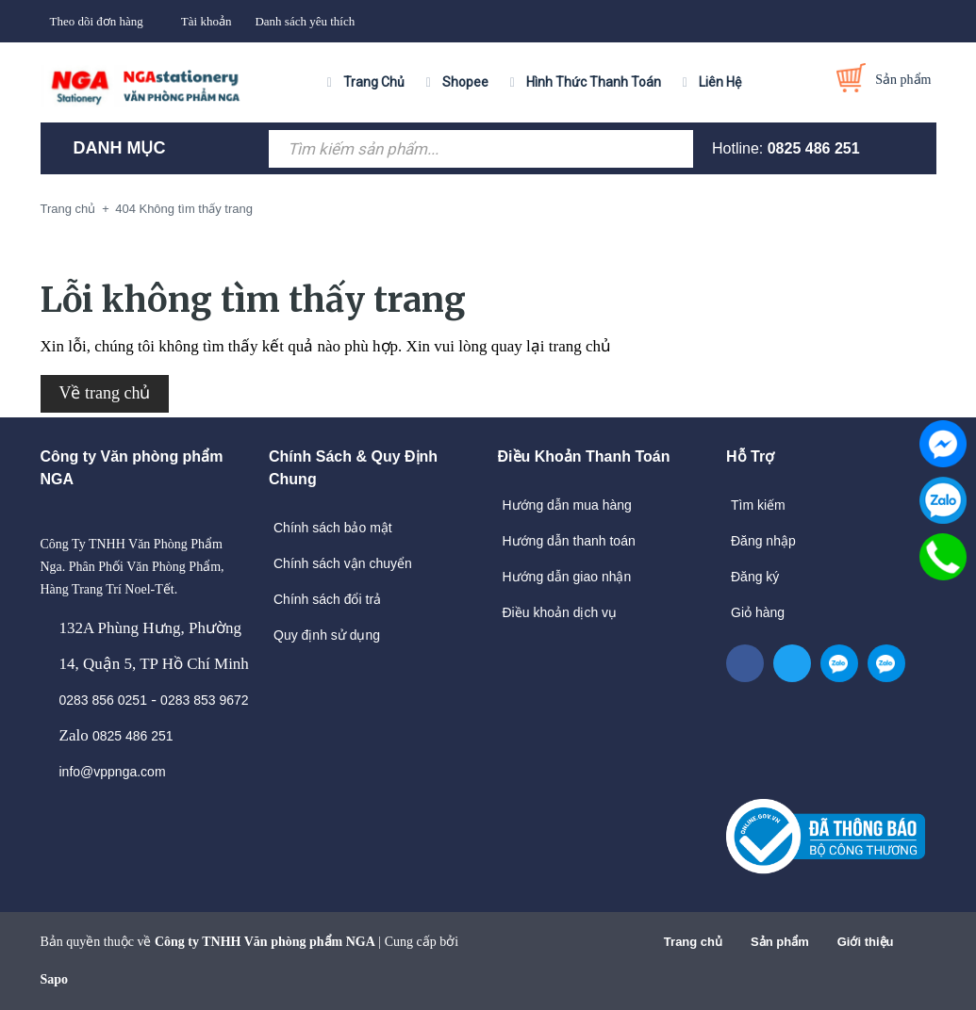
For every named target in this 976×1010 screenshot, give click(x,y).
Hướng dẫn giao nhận (567, 576)
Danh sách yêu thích (305, 21)
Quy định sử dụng (326, 635)
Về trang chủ (105, 392)
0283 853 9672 (204, 700)
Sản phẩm (780, 942)
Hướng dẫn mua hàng (567, 505)
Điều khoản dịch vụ (560, 612)
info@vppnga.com (112, 771)
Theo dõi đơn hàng (96, 21)
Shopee (465, 82)
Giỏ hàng (758, 612)
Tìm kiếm (758, 505)
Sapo (55, 979)
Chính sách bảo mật (332, 527)
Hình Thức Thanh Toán (593, 82)
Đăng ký (755, 576)
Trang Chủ (374, 82)
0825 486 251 (814, 148)
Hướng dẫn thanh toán (569, 540)
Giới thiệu (865, 942)
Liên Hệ (720, 82)
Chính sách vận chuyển (342, 563)
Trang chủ (693, 942)
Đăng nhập (763, 540)
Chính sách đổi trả (327, 599)
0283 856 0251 (103, 700)
